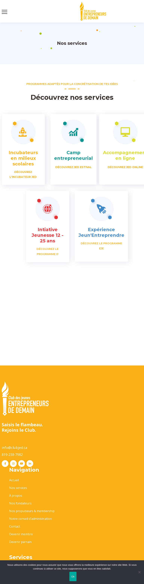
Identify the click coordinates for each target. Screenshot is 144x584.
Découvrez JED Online (125, 167)
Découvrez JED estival (73, 167)
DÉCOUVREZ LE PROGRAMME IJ (47, 251)
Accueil (14, 480)
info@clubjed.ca (14, 447)
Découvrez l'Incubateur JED (23, 174)
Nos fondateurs (20, 503)
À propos (15, 495)
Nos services (18, 488)
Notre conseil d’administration (30, 519)
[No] (139, 572)
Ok (72, 576)
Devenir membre (21, 534)
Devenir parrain (20, 542)
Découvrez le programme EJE (101, 246)
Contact (14, 526)
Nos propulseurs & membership (32, 511)
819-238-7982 (12, 454)
